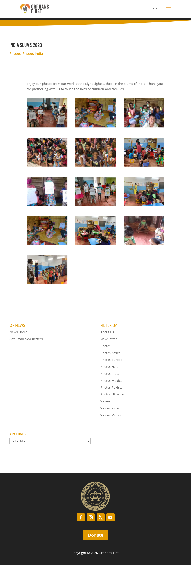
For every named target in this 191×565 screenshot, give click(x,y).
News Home (18, 332)
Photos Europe (111, 360)
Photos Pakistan (112, 387)
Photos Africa (110, 353)
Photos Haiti (109, 366)
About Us (107, 332)
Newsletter (108, 339)
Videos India (109, 408)
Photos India (32, 53)
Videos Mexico (111, 415)
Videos (105, 401)
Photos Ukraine (112, 394)
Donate (95, 535)
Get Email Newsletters (26, 339)
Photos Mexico (111, 380)
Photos (15, 53)
